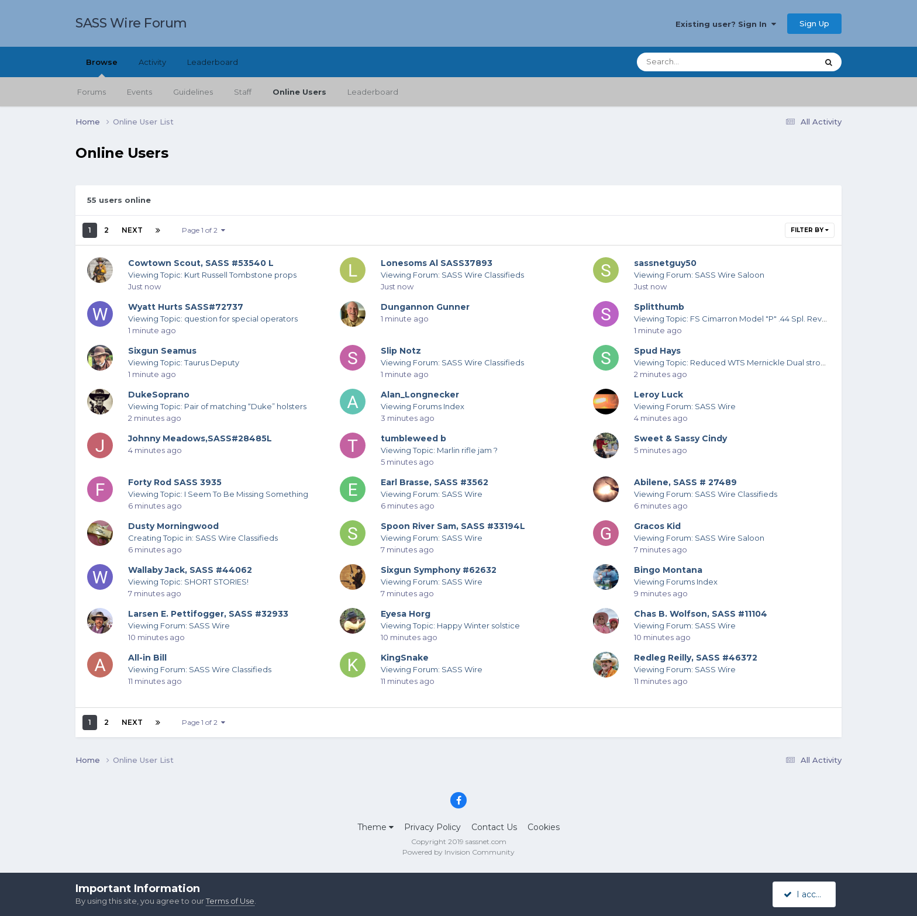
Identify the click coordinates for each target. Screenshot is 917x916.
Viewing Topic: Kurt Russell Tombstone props (212, 274)
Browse (102, 67)
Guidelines (193, 91)
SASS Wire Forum (131, 23)
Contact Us (494, 827)
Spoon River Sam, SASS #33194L (453, 526)
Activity (152, 62)
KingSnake (405, 657)
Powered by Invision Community (458, 852)
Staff (242, 91)
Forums (91, 91)
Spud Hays (657, 350)
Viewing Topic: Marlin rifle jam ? (439, 450)
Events (139, 91)
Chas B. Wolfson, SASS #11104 (700, 614)
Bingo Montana (668, 570)
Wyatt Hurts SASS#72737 (185, 307)
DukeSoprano (158, 394)
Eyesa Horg (405, 614)
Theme (375, 827)
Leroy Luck (658, 394)
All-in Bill (147, 657)
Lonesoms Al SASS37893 (436, 263)
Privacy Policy (432, 827)
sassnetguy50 (665, 263)
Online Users (299, 91)
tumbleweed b (413, 438)
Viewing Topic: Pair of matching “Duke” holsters (217, 406)
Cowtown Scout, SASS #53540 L (201, 263)
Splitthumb (659, 307)
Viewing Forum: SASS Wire (685, 406)
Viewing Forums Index (422, 406)
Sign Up (814, 23)
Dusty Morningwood (173, 526)
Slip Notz (401, 350)
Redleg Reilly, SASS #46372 (695, 657)
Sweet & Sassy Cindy (680, 438)
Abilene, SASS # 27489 (685, 482)
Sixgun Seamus (162, 350)
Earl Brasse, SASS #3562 (434, 482)
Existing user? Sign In (725, 24)
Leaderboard (372, 91)
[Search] (695, 62)
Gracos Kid (657, 526)
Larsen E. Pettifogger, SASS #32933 (208, 614)
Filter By (810, 230)
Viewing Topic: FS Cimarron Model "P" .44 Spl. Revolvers (739, 318)
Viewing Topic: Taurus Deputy (183, 362)
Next (132, 230)
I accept (806, 894)
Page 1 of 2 (203, 230)
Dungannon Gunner (425, 307)
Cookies (544, 827)
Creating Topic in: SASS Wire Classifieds (203, 537)
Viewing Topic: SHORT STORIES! (188, 581)
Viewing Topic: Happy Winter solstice (450, 625)
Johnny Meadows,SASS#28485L (200, 438)
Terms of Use (230, 900)
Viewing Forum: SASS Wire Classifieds (452, 274)
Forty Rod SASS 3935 (175, 482)
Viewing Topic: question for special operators (213, 318)
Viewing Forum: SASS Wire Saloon (699, 274)
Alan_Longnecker (420, 394)
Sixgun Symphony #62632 (439, 570)
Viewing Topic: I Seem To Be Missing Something (218, 494)
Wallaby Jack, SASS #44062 (190, 570)
